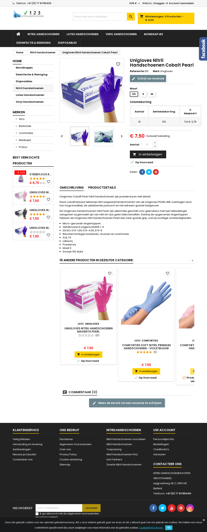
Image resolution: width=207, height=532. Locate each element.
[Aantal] (147, 145)
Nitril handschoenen (43, 34)
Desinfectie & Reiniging (33, 43)
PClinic (22, 147)
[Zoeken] (103, 16)
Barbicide (24, 126)
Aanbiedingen (22, 449)
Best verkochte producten (26, 160)
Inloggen (159, 3)
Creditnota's (161, 449)
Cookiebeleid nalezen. (151, 527)
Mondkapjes (153, 34)
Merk (156, 71)
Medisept (24, 140)
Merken (19, 112)
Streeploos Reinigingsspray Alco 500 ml (40, 174)
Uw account (164, 430)
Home (17, 61)
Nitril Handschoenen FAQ (122, 454)
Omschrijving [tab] (72, 187)
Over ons (65, 449)
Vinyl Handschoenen (121, 34)
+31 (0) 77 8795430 (39, 3)
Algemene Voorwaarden (76, 444)
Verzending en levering (27, 444)
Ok (168, 527)
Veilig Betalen (21, 439)
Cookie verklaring (71, 459)
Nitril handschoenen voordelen (126, 439)
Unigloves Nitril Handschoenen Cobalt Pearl (40, 227)
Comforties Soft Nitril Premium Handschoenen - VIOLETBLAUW (146, 346)
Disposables (67, 43)
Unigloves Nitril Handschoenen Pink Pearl (40, 192)
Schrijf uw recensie (148, 79)
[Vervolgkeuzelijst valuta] (135, 3)
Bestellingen (161, 444)
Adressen (159, 454)
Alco (21, 119)
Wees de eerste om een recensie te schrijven (126, 403)
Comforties (25, 133)
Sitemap (65, 464)
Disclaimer (66, 439)
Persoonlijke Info (163, 439)
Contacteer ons (23, 459)
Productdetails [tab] (102, 187)
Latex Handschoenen (82, 34)
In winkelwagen (147, 154)
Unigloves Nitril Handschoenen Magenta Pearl (88, 329)
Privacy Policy (68, 454)
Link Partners (114, 459)
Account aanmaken (181, 3)
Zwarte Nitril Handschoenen (124, 464)
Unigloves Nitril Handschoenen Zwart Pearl (40, 210)
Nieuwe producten (24, 454)
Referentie (137, 71)
